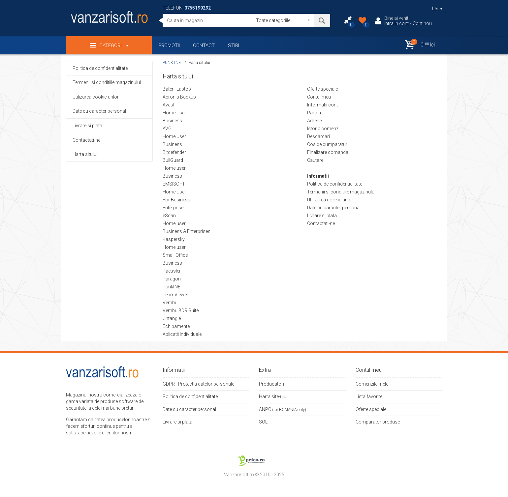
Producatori (271, 384)
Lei (437, 8)
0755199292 (197, 8)
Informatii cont (322, 104)
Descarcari (318, 136)
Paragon (172, 278)
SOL (263, 421)
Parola (314, 112)
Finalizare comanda (327, 152)
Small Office (175, 255)
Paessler (172, 271)
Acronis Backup (179, 97)
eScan (169, 215)
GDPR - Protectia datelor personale (198, 384)
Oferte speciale (322, 89)
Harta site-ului (273, 396)
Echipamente (176, 326)
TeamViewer (175, 294)
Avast (169, 104)
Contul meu (319, 97)
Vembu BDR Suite (181, 310)
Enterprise (173, 207)
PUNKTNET (173, 62)
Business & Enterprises (186, 231)
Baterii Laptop (177, 89)
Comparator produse (378, 421)
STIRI (233, 45)
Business (172, 120)
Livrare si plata (87, 125)
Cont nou (422, 23)
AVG (167, 128)
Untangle (172, 318)
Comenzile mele (372, 384)
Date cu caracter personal (99, 111)
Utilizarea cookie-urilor (96, 97)
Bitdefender (174, 152)
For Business (176, 199)
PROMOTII (169, 45)
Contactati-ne (86, 140)
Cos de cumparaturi (327, 144)
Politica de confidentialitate (100, 68)
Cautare (315, 160)
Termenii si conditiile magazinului (107, 82)
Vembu (170, 302)
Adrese (314, 120)
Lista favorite (369, 396)
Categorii (109, 45)
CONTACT (204, 45)
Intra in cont (396, 23)
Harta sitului (85, 154)
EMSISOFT (174, 184)
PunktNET (173, 286)
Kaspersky (174, 239)
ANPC (265, 409)
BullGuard (173, 160)
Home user (174, 168)
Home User (174, 112)
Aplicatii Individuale (182, 334)
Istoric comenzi (323, 128)
